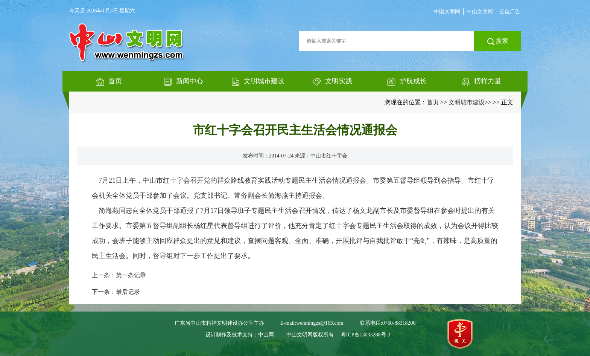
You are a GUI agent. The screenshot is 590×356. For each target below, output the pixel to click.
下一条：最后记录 (116, 292)
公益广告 (509, 11)
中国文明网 (447, 11)
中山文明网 (480, 11)
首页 (433, 102)
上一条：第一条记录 (119, 275)
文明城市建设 (467, 102)
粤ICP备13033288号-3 (365, 335)
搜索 (497, 41)
